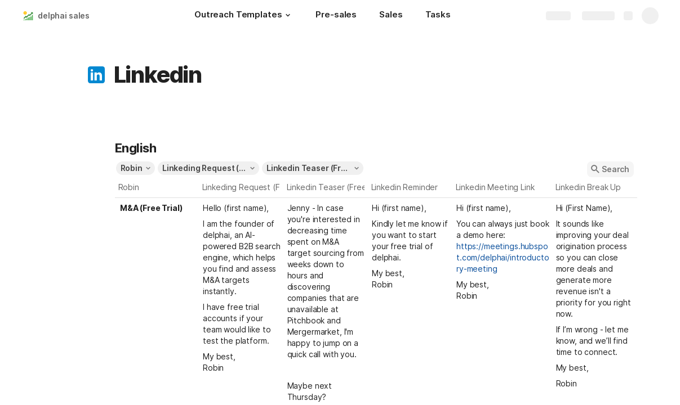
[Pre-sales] (336, 16)
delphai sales (64, 15)
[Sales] (391, 16)
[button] (287, 15)
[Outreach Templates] (243, 16)
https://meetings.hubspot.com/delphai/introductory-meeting (502, 257)
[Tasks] (438, 16)
